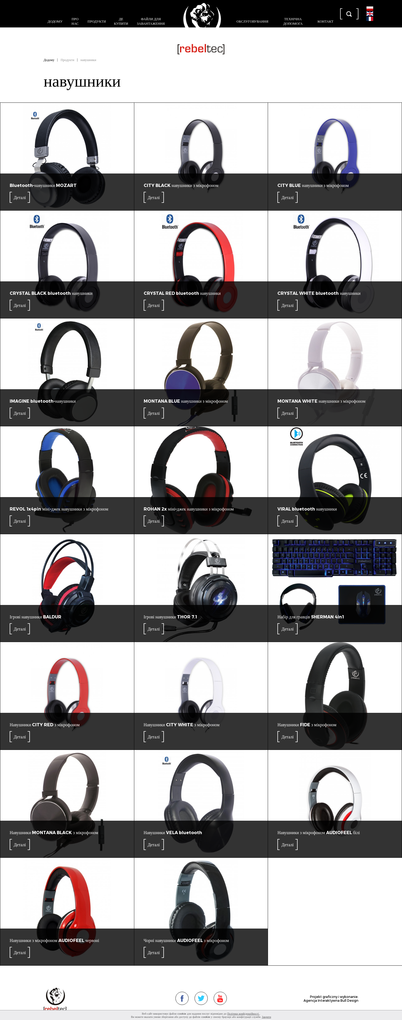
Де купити (121, 21)
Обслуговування (253, 21)
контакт (325, 21)
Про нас (75, 21)
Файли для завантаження (151, 21)
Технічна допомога (293, 21)
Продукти (96, 21)
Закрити (266, 1016)
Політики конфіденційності (243, 1013)
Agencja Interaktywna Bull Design (331, 1000)
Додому (55, 21)
